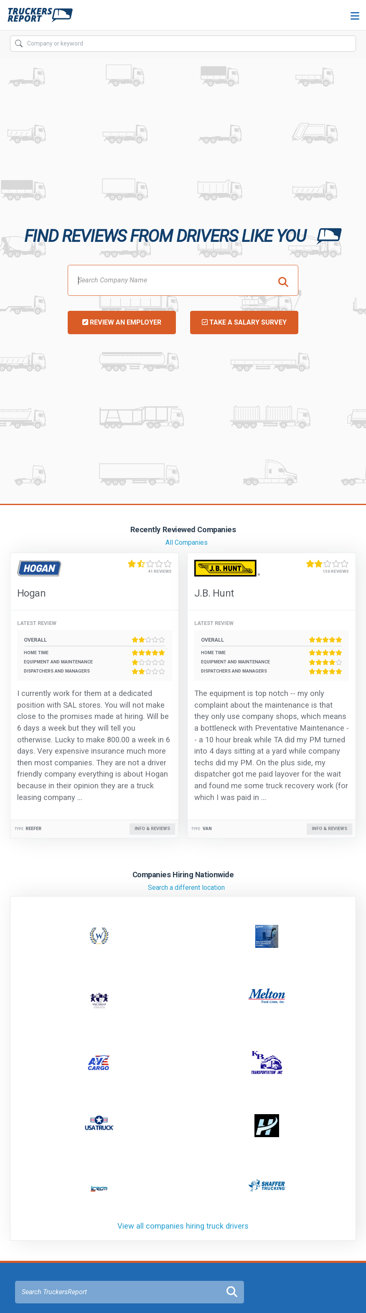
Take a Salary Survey (244, 322)
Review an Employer (121, 322)
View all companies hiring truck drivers (183, 1226)
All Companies (186, 542)
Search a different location (186, 887)
